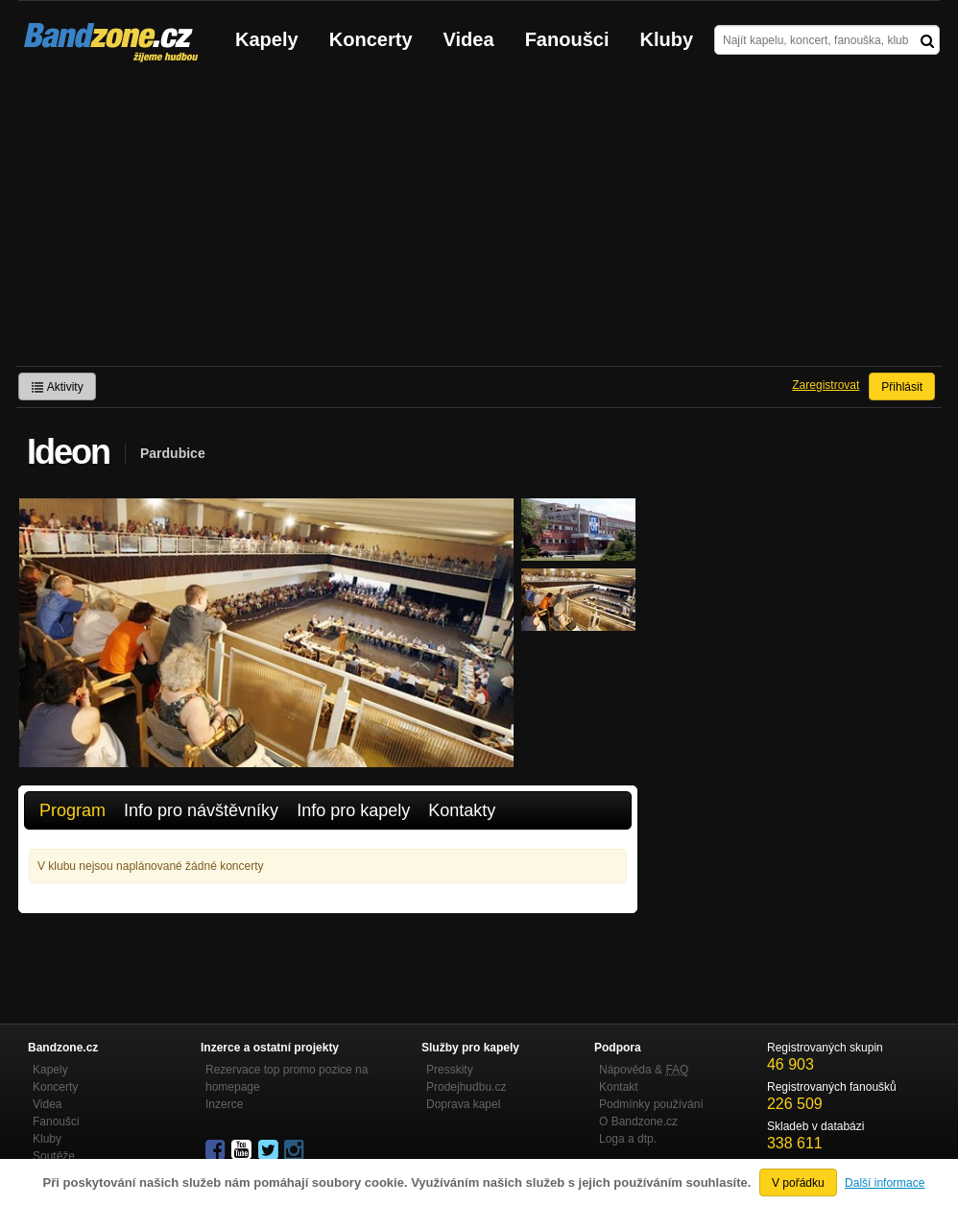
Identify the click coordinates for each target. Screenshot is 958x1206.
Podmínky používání (651, 1104)
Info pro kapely (353, 810)
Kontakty (461, 810)
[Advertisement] (479, 221)
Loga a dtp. (628, 1139)
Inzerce (224, 1104)
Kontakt (618, 1087)
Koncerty (371, 39)
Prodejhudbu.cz (466, 1087)
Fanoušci (567, 39)
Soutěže (54, 1156)
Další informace (884, 1183)
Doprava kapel (463, 1104)
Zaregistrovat (825, 385)
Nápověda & (643, 1069)
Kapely (267, 39)
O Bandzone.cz (638, 1121)
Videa (468, 39)
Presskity (449, 1069)
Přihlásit (901, 387)
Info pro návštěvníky (201, 810)
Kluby (667, 39)
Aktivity (57, 387)
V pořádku (798, 1183)
